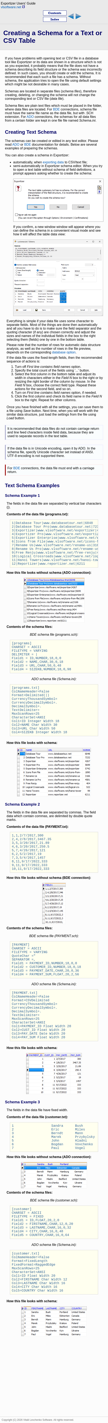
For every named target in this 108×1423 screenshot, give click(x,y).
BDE (56, 109)
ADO (30, 116)
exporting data (53, 162)
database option (64, 352)
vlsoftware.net (13, 7)
